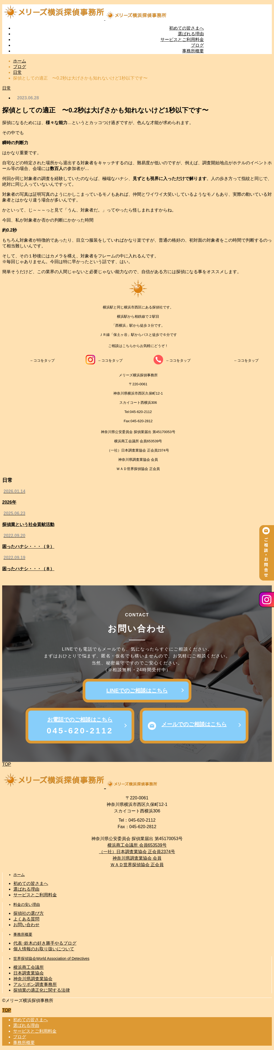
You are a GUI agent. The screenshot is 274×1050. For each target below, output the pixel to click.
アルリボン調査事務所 (35, 984)
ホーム (19, 874)
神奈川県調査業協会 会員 (137, 858)
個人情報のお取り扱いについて (43, 949)
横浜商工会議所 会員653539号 (137, 845)
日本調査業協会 (28, 973)
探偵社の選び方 (28, 913)
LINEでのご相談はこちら (137, 690)
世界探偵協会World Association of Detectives (51, 958)
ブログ (197, 45)
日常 (6, 88)
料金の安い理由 (26, 904)
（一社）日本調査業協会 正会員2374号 (137, 851)
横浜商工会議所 (28, 967)
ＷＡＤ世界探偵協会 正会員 (137, 864)
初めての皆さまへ (186, 28)
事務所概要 (193, 51)
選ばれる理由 (191, 33)
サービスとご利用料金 (182, 39)
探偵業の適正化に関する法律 (41, 990)
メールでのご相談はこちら (194, 724)
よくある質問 (26, 919)
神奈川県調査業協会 (32, 978)
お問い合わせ (26, 924)
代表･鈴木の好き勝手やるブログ (44, 943)
